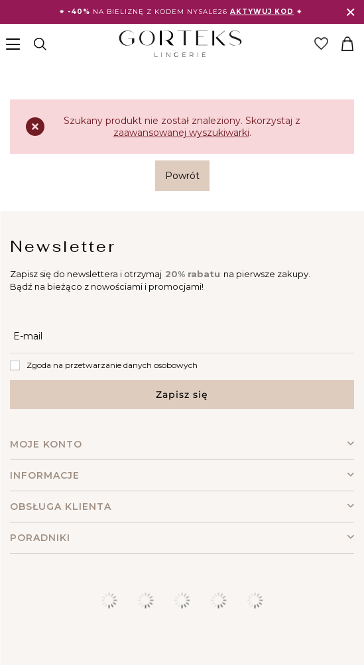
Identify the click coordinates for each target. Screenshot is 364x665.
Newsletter (63, 246)
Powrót (182, 176)
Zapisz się (182, 394)
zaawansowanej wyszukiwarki (181, 133)
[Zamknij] (350, 12)
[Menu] (15, 44)
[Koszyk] (347, 44)
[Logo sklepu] (180, 43)
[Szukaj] (40, 44)
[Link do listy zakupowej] (320, 44)
